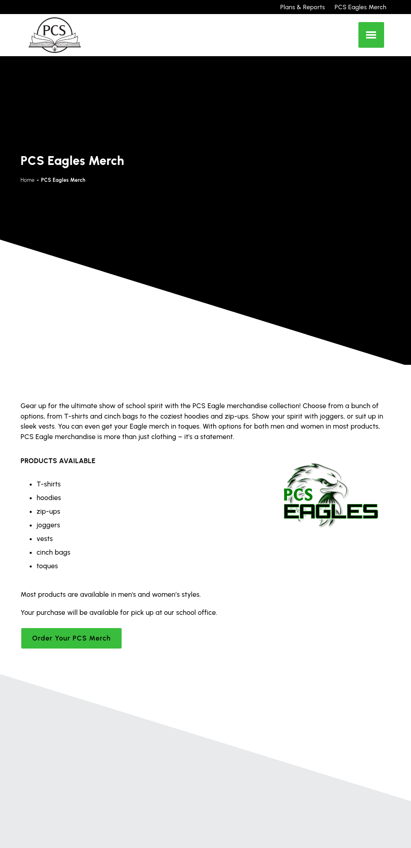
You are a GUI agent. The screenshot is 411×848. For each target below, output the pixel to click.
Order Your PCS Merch (71, 638)
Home (27, 180)
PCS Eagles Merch (361, 7)
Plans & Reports (302, 7)
